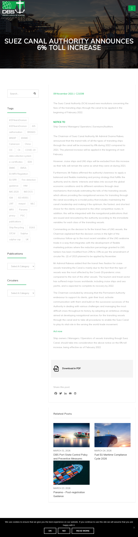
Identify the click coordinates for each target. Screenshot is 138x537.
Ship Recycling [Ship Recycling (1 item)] (16, 227)
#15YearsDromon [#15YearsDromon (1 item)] (18, 120)
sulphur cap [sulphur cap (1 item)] (15, 239)
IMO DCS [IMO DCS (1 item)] (28, 191)
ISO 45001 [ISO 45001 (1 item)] (23, 197)
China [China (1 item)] (28, 144)
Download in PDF (71, 368)
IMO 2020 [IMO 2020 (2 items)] (14, 191)
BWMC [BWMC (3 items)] (24, 138)
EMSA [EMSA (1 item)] (23, 168)
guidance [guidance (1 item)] (13, 185)
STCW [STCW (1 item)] (12, 233)
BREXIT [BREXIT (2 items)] (12, 138)
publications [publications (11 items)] (15, 221)
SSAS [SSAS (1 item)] (32, 227)
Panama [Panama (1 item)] (23, 209)
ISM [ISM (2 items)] (11, 197)
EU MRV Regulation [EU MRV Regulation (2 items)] (18, 173)
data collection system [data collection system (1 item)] (20, 156)
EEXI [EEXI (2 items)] (30, 162)
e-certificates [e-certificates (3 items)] (16, 162)
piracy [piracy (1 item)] (12, 215)
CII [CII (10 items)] (19, 150)
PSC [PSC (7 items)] (22, 215)
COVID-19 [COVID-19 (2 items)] (30, 150)
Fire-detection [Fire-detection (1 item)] (29, 179)
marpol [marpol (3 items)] (22, 203)
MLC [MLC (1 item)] (33, 203)
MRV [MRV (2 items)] (11, 209)
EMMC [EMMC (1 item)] (12, 168)
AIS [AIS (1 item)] (33, 126)
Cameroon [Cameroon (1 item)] (14, 144)
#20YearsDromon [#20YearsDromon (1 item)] (18, 126)
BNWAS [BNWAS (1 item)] (31, 132)
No (64, 531)
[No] (134, 527)
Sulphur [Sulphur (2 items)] (24, 233)
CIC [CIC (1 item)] (11, 150)
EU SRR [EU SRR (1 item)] (13, 179)
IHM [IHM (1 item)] (25, 185)
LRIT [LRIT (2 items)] (11, 203)
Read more (82, 531)
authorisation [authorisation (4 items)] (15, 132)
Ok (50, 531)
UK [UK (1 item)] (27, 239)
